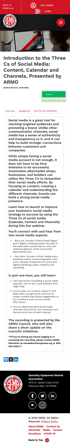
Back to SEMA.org (8, 6)
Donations (34, 433)
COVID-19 (49, 433)
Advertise (34, 429)
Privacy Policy (49, 421)
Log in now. (61, 100)
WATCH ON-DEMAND (45, 111)
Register (49, 94)
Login (47, 10)
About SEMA (36, 426)
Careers (57, 429)
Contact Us (53, 426)
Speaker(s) (24, 111)
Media (46, 429)
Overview (10, 111)
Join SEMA (46, 5)
